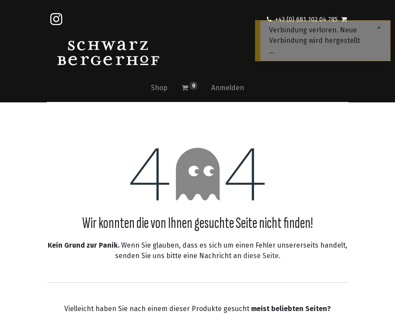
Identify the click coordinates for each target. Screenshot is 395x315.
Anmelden (227, 88)
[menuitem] (159, 88)
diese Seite (261, 256)
